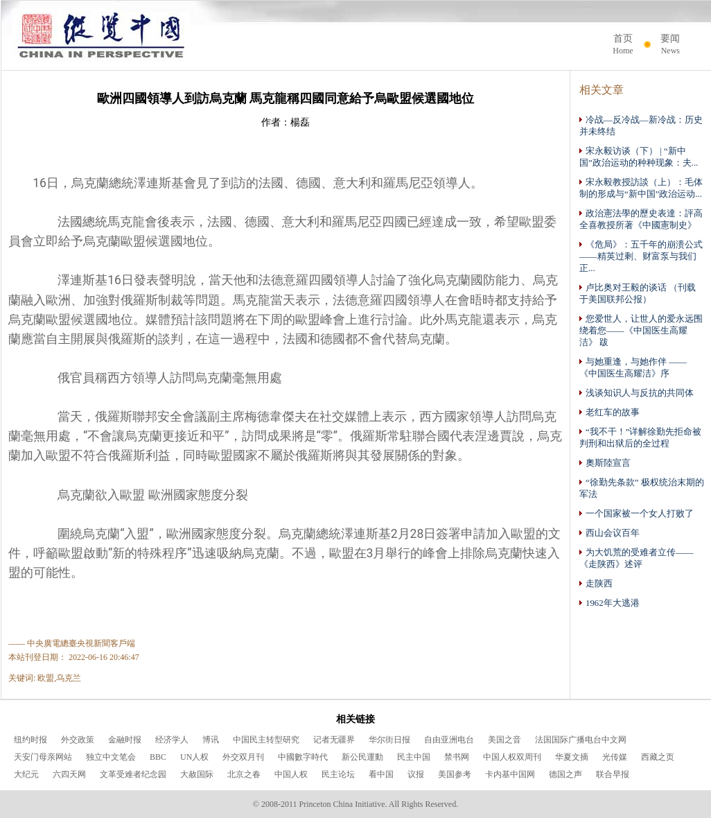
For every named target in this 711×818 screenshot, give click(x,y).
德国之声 (565, 774)
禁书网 (456, 757)
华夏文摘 (571, 757)
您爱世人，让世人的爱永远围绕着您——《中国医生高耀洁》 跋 (641, 330)
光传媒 (614, 757)
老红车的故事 (609, 412)
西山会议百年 (609, 533)
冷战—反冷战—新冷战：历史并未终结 (641, 125)
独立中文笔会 (111, 757)
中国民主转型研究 (266, 740)
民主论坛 (338, 774)
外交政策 (77, 740)
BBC (158, 757)
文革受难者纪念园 (133, 774)
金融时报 (124, 740)
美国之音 (504, 740)
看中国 (381, 774)
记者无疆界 (334, 740)
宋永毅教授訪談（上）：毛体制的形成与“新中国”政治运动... (641, 188)
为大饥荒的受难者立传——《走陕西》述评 (636, 558)
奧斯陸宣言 (605, 463)
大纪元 (26, 774)
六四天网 (69, 774)
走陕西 (596, 583)
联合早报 (612, 774)
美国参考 (454, 774)
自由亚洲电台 (449, 740)
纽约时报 (30, 740)
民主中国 (413, 757)
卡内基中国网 (510, 774)
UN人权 (194, 757)
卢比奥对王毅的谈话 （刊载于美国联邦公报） (637, 293)
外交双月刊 (243, 757)
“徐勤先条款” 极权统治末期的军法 (641, 488)
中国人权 (291, 774)
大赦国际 (196, 774)
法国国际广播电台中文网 (580, 740)
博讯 (210, 740)
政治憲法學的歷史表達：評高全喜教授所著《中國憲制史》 (641, 219)
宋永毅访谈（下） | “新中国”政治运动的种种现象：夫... (638, 157)
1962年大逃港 (609, 603)
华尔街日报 (389, 740)
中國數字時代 (303, 757)
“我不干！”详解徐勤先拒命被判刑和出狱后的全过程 (640, 437)
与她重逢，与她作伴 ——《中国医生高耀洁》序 (633, 367)
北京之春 (244, 774)
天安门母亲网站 (43, 757)
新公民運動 (362, 757)
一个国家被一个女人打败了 (636, 513)
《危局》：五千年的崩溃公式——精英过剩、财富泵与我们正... (641, 256)
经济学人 (171, 740)
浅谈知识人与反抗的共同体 (636, 393)
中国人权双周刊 (512, 757)
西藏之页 (657, 757)
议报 (415, 774)
